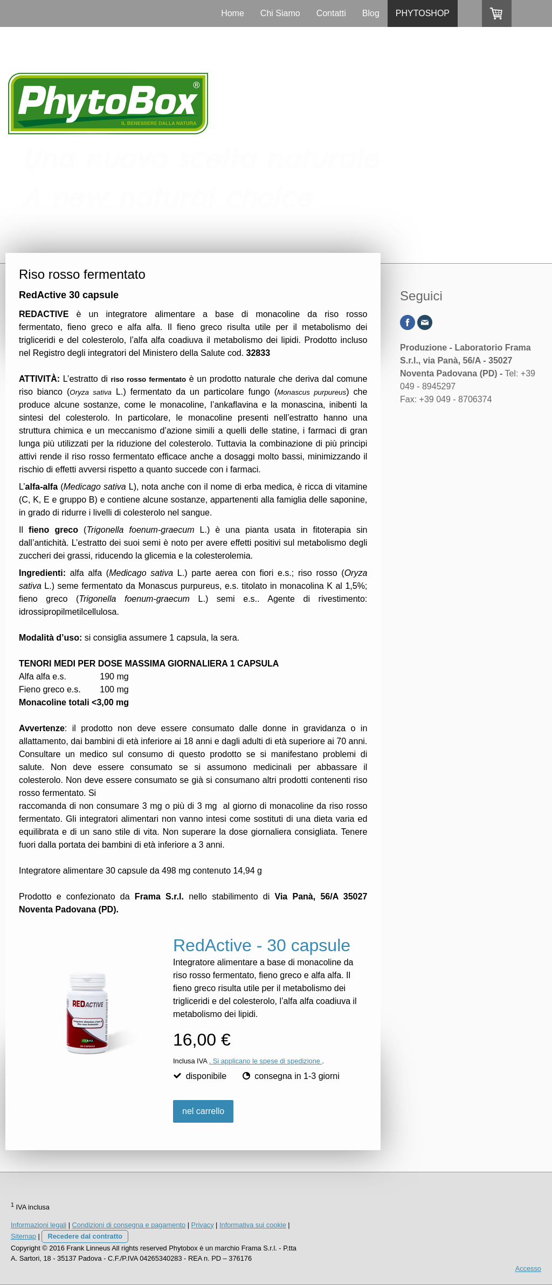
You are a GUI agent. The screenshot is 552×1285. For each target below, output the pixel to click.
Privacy (202, 1225)
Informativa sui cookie (252, 1225)
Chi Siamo (280, 13)
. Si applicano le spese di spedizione (265, 1061)
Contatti (331, 13)
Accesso (528, 1269)
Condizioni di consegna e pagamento (129, 1225)
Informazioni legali (38, 1225)
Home (232, 13)
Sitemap (23, 1236)
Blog (371, 13)
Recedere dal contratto (84, 1236)
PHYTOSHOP (423, 13)
